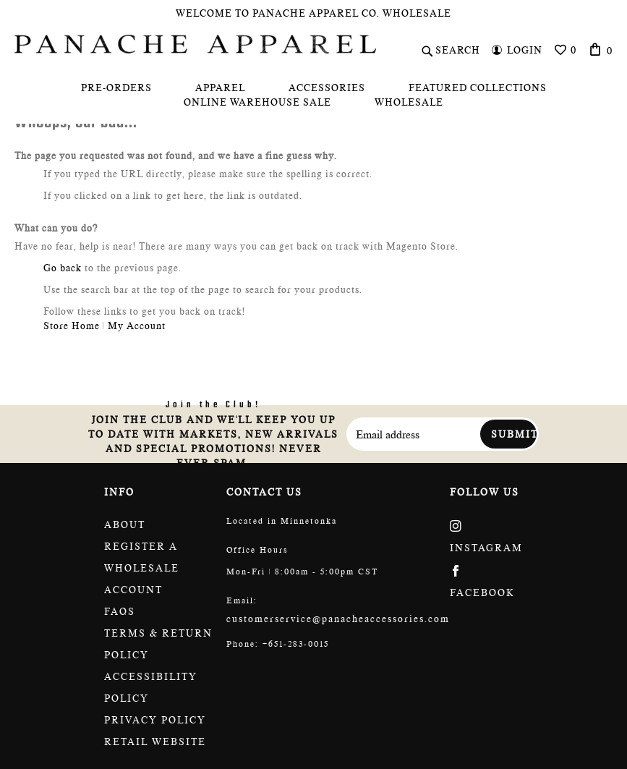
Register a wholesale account (141, 567)
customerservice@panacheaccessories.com (338, 618)
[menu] (313, 94)
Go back (62, 267)
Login (524, 50)
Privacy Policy (155, 720)
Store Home (71, 325)
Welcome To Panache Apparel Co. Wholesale (313, 13)
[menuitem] (116, 87)
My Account (137, 325)
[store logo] (195, 44)
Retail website (155, 741)
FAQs (119, 611)
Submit (514, 434)
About (124, 524)
